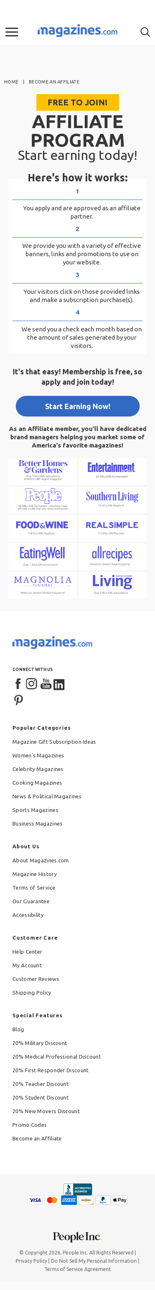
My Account (27, 965)
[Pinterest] (18, 699)
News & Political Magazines (46, 796)
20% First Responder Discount (50, 1070)
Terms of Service (33, 887)
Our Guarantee (31, 901)
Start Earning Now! (77, 406)
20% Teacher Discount (40, 1084)
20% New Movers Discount (46, 1111)
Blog (18, 1029)
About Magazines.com (40, 860)
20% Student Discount (40, 1097)
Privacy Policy (31, 1261)
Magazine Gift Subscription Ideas (54, 742)
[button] (11, 32)
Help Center (27, 951)
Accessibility (27, 915)
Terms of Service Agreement (77, 1269)
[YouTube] (46, 684)
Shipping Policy (31, 992)
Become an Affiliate (37, 1138)
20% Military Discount (39, 1043)
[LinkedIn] (59, 684)
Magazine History (34, 874)
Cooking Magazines (37, 782)
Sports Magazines (35, 810)
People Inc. (75, 1252)
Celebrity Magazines (38, 769)
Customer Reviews (35, 979)
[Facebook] (18, 684)
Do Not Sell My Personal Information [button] (94, 1261)
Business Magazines (37, 823)
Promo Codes (29, 1125)
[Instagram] (32, 684)
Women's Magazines (38, 755)
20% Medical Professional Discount (56, 1056)
